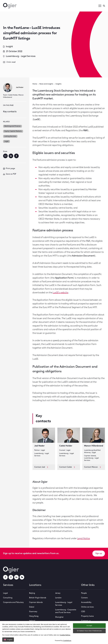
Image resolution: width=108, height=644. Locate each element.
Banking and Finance (12, 126)
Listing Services (10, 136)
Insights (58, 84)
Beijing (32, 593)
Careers (84, 598)
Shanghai (59, 617)
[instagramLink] (11, 577)
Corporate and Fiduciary (13, 602)
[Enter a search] (104, 6)
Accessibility (86, 602)
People (84, 593)
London (58, 598)
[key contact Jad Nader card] (43, 446)
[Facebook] (16, 156)
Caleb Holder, (13, 95)
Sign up (98, 553)
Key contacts (9, 112)
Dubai (31, 607)
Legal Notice (83, 538)
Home (34, 84)
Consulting (7, 598)
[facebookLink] (5, 577)
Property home (87, 616)
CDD (83, 612)
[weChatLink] (22, 577)
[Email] (5, 156)
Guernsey (33, 612)
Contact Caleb (67, 467)
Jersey (57, 593)
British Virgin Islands (37, 598)
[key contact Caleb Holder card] (68, 446)
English (8, 639)
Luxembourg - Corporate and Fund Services (65, 611)
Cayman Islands (36, 602)
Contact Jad (41, 467)
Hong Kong (34, 616)
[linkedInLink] (16, 577)
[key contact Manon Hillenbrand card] (93, 446)
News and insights (46, 84)
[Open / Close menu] (99, 6)
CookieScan (67, 640)
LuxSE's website (60, 293)
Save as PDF (9, 174)
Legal (6, 141)
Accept (89, 626)
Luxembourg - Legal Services (63, 604)
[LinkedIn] (11, 156)
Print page (9, 168)
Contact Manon (92, 467)
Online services (87, 607)
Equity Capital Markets (13, 131)
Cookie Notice (65, 635)
